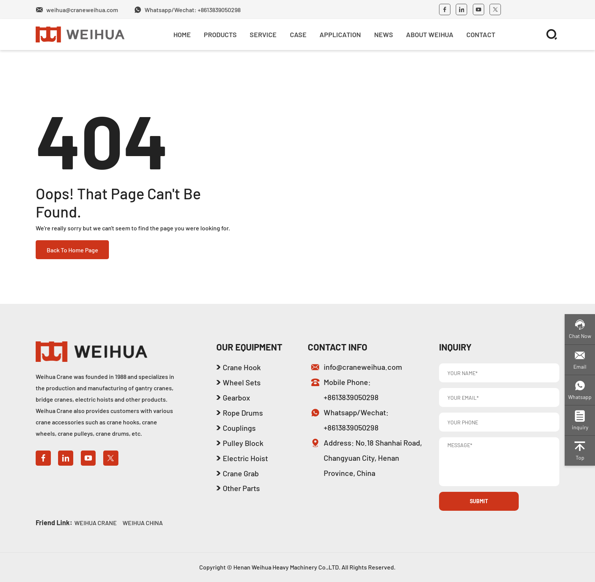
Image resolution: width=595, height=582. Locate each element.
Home (182, 34)
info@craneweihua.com (363, 366)
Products (220, 34)
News (383, 34)
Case (298, 34)
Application (340, 34)
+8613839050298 (351, 397)
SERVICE (263, 34)
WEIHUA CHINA (143, 522)
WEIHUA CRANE (95, 522)
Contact (480, 34)
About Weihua (429, 34)
